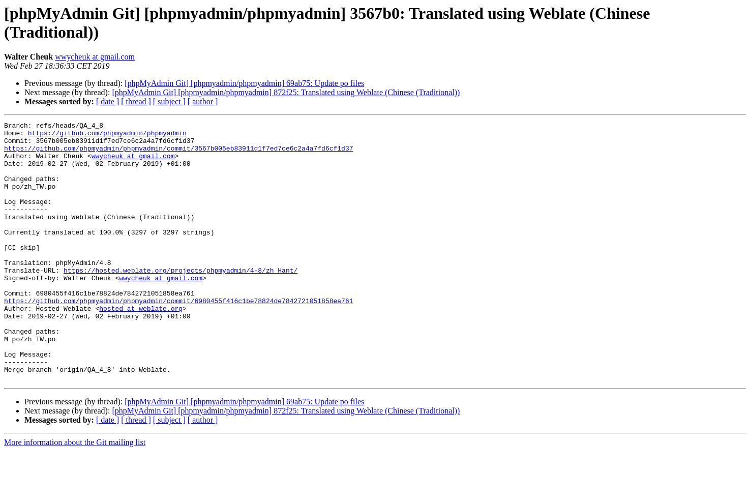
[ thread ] (136, 101)
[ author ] (203, 101)
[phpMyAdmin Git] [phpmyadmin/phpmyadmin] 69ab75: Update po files (244, 83)
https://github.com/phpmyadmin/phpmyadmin (107, 135)
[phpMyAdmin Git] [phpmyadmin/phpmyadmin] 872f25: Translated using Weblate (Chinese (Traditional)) (286, 92)
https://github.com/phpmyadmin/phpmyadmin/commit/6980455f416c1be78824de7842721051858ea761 (178, 337)
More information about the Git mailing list (74, 494)
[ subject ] (169, 101)
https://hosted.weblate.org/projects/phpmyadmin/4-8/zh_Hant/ (180, 300)
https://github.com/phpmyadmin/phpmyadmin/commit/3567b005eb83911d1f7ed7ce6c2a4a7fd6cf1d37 (178, 154)
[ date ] (107, 101)
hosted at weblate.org (141, 346)
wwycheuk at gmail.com (95, 56)
